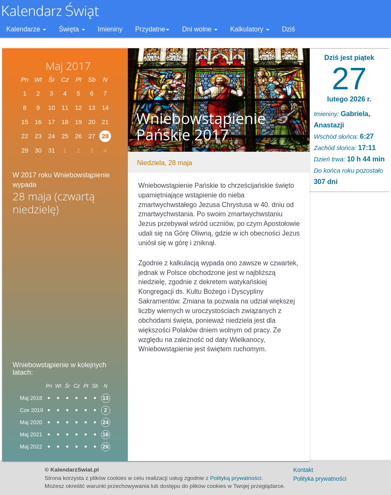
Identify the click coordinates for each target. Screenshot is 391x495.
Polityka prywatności (320, 478)
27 (349, 78)
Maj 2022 (31, 446)
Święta (72, 29)
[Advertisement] (65, 285)
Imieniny (110, 29)
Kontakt (303, 469)
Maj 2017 (68, 65)
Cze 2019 (31, 410)
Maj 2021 (31, 434)
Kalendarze (26, 29)
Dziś (288, 29)
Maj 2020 (31, 422)
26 (78, 136)
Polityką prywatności (235, 478)
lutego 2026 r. (349, 99)
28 (105, 136)
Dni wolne (200, 29)
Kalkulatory (249, 29)
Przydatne (152, 29)
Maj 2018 (31, 398)
